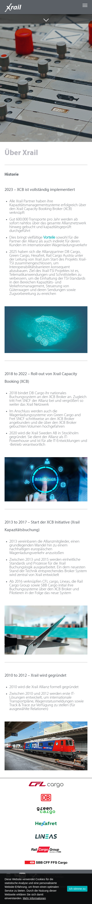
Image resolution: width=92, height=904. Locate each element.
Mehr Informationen (34, 898)
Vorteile (49, 238)
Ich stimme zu (77, 888)
